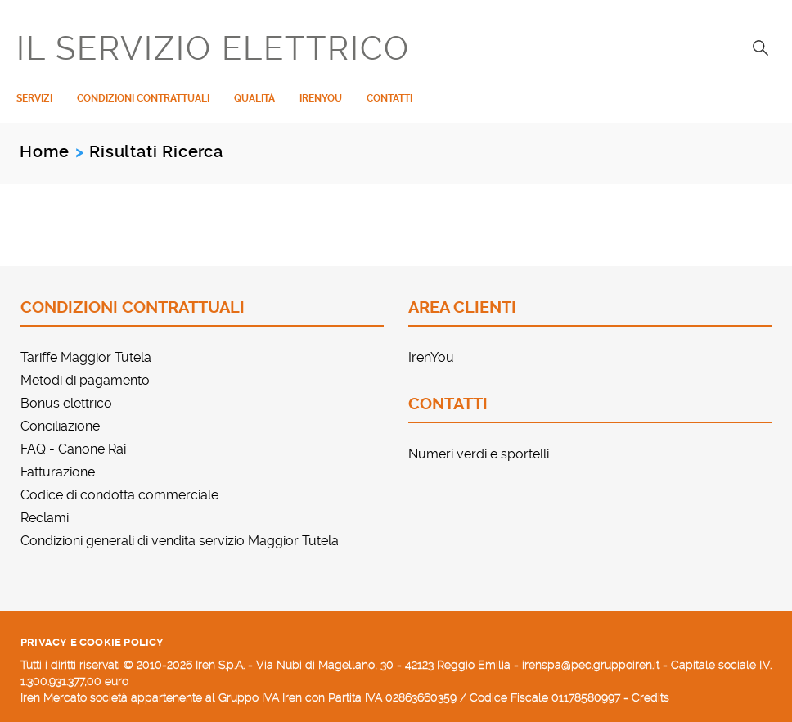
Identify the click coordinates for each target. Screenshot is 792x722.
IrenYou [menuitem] (320, 98)
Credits (650, 697)
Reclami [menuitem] (44, 518)
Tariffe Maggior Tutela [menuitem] (85, 357)
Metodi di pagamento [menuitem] (85, 380)
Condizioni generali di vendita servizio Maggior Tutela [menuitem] (179, 540)
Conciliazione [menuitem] (60, 426)
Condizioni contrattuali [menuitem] (143, 98)
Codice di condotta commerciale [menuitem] (119, 495)
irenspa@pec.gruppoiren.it (590, 664)
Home (45, 151)
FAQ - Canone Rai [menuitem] (73, 449)
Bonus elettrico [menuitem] (66, 403)
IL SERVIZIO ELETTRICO (213, 49)
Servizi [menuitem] (34, 98)
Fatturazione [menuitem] (57, 472)
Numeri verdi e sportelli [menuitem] (478, 454)
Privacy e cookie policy (92, 642)
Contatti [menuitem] (389, 98)
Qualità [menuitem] (254, 98)
